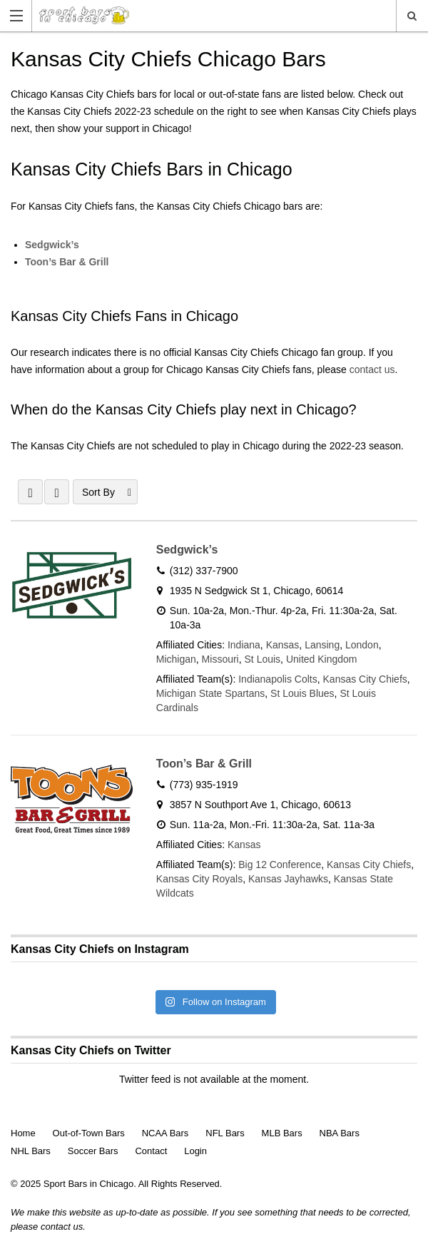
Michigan (176, 659)
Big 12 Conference (279, 864)
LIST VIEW (56, 491)
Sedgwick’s (52, 244)
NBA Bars (340, 1133)
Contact (151, 1151)
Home (23, 1133)
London (362, 645)
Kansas (283, 645)
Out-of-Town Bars (89, 1133)
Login (195, 1151)
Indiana (244, 645)
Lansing (322, 645)
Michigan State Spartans (210, 693)
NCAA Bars (165, 1133)
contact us (372, 369)
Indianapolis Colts (277, 679)
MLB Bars (282, 1133)
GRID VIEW (30, 491)
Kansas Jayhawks (288, 878)
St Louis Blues (302, 693)
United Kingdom (321, 659)
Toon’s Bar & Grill (66, 261)
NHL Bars (31, 1151)
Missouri (220, 659)
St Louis (263, 659)
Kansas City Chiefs (365, 679)
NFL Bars (224, 1133)
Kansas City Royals (199, 878)
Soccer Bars (93, 1151)
